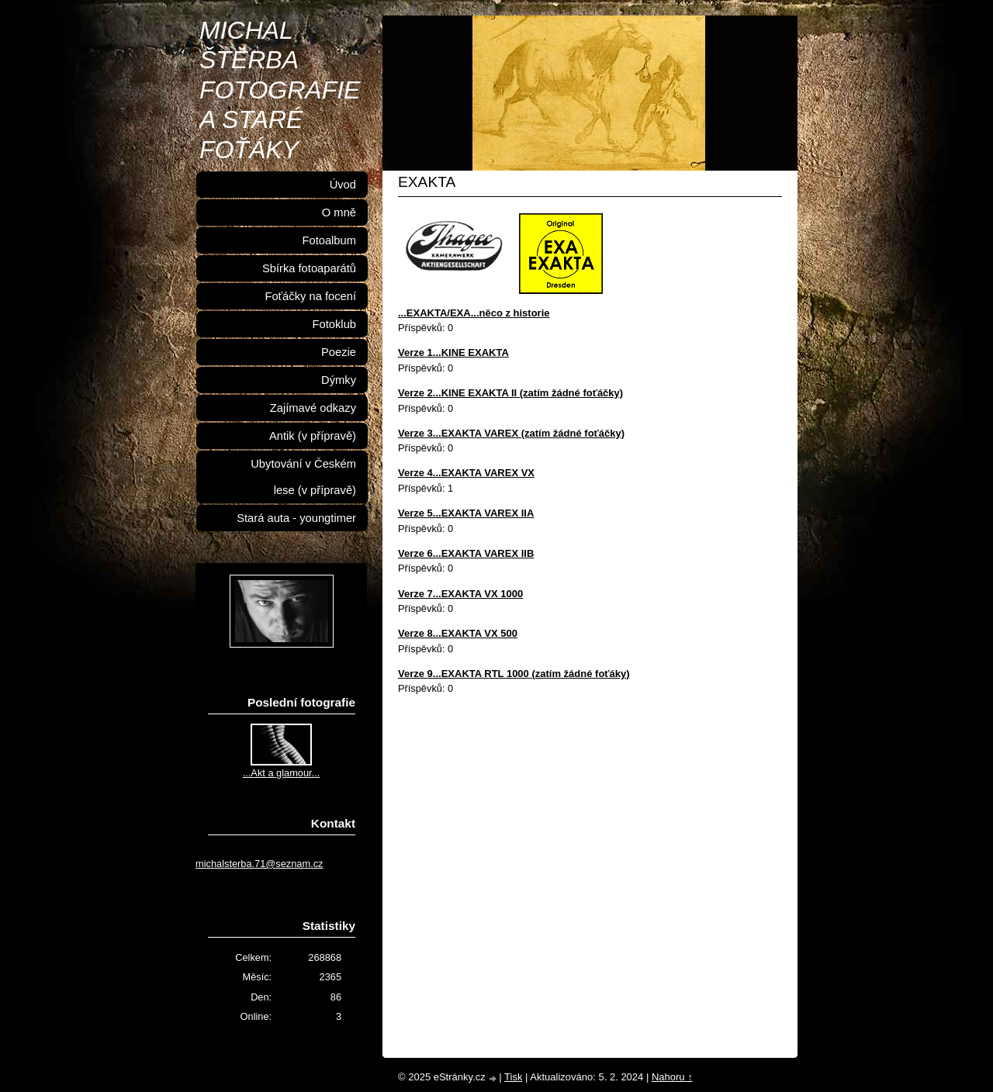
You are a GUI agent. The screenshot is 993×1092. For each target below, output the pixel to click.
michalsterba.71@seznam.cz (259, 863)
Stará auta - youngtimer (296, 518)
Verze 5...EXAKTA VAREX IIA (466, 513)
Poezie (338, 352)
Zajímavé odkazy (313, 408)
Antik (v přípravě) (312, 436)
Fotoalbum (329, 240)
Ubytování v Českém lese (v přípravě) (303, 477)
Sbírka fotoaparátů (309, 268)
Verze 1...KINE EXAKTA (453, 352)
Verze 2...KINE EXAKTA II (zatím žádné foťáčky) (510, 393)
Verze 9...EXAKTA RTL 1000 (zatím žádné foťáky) (514, 673)
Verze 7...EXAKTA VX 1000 (460, 594)
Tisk (513, 1077)
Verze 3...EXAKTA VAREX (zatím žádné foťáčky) (511, 433)
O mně (339, 212)
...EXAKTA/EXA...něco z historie (474, 313)
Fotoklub (334, 324)
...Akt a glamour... (281, 773)
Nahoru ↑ (672, 1077)
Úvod (343, 184)
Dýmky (338, 380)
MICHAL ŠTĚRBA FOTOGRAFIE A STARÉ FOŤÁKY (279, 90)
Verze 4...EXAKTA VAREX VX (466, 473)
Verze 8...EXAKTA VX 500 (457, 633)
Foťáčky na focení (310, 296)
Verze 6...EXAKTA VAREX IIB (466, 553)
